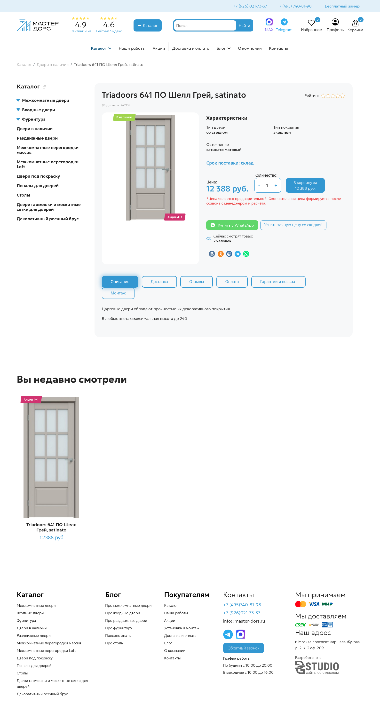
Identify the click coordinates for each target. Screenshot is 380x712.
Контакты (278, 48)
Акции (159, 48)
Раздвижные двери (37, 138)
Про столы (114, 643)
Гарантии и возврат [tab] (279, 282)
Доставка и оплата (190, 48)
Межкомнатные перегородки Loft (48, 165)
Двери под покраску (38, 176)
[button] (355, 23)
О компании (250, 48)
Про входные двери (122, 613)
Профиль (335, 30)
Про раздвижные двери (126, 621)
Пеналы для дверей (38, 186)
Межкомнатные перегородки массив (48, 150)
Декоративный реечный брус (48, 219)
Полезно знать (118, 636)
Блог (221, 48)
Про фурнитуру (118, 628)
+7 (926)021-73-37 (242, 613)
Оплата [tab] (233, 282)
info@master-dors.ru (244, 622)
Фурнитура (31, 119)
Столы (23, 195)
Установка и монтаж (181, 628)
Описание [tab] (120, 282)
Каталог (150, 26)
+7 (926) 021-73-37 (250, 6)
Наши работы (132, 48)
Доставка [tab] (159, 282)
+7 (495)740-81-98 (242, 605)
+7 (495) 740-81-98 (293, 6)
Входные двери (36, 110)
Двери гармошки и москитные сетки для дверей (49, 207)
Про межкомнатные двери (128, 606)
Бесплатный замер (342, 6)
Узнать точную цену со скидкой (293, 225)
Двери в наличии (35, 129)
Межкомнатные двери (43, 100)
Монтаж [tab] (118, 293)
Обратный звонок (243, 648)
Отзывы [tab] (197, 282)
